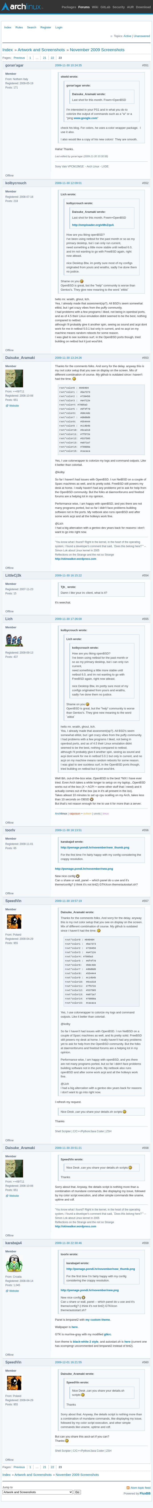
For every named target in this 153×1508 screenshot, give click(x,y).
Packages (69, 7)
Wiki (95, 7)
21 (44, 57)
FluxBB (145, 1493)
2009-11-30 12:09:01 (68, 183)
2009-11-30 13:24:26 (68, 357)
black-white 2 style (85, 1341)
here (75, 1327)
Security (119, 7)
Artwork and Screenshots (41, 49)
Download (143, 7)
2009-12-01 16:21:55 (68, 1362)
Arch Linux (22, 6)
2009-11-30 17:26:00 (68, 619)
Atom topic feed (141, 1487)
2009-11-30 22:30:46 (68, 1243)
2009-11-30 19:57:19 (68, 901)
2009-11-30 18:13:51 (68, 830)
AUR (130, 7)
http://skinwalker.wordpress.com (75, 558)
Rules (19, 27)
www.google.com (85, 118)
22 (52, 57)
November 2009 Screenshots (97, 49)
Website (14, 405)
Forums (84, 7)
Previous (19, 57)
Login (59, 27)
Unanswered (142, 36)
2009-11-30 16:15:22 (68, 575)
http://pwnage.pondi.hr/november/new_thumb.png (95, 847)
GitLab (105, 7)
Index (7, 27)
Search (31, 27)
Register (45, 27)
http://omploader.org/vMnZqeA (93, 225)
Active (127, 36)
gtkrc (107, 1334)
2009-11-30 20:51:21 (68, 1148)
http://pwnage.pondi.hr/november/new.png (84, 868)
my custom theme (97, 1319)
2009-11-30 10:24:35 (68, 65)
